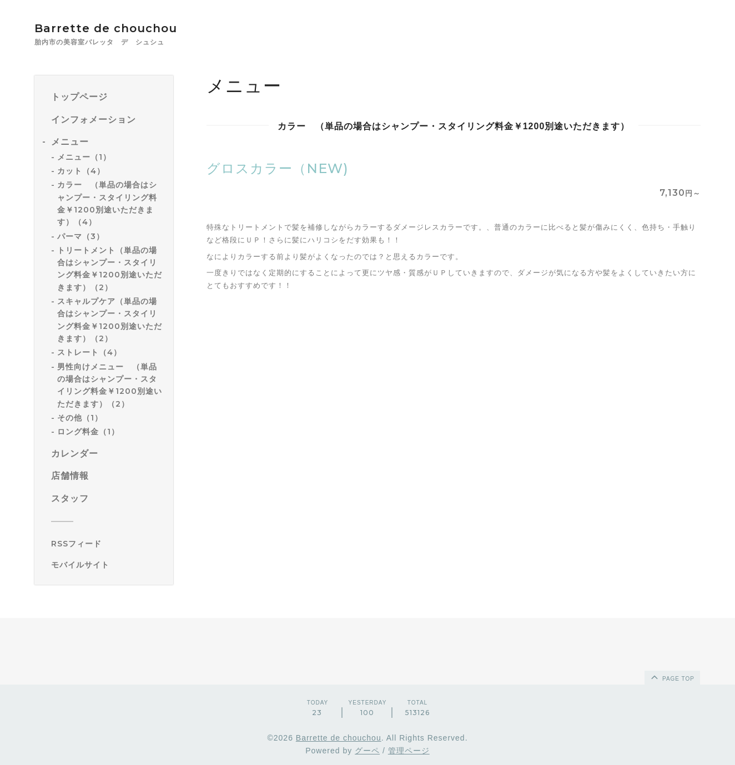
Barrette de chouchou (117, 28)
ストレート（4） (89, 352)
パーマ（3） (80, 236)
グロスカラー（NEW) (278, 168)
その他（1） (80, 418)
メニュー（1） (84, 157)
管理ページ (409, 750)
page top (671, 676)
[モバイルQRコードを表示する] (108, 565)
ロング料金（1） (88, 432)
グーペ (367, 750)
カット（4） (81, 171)
